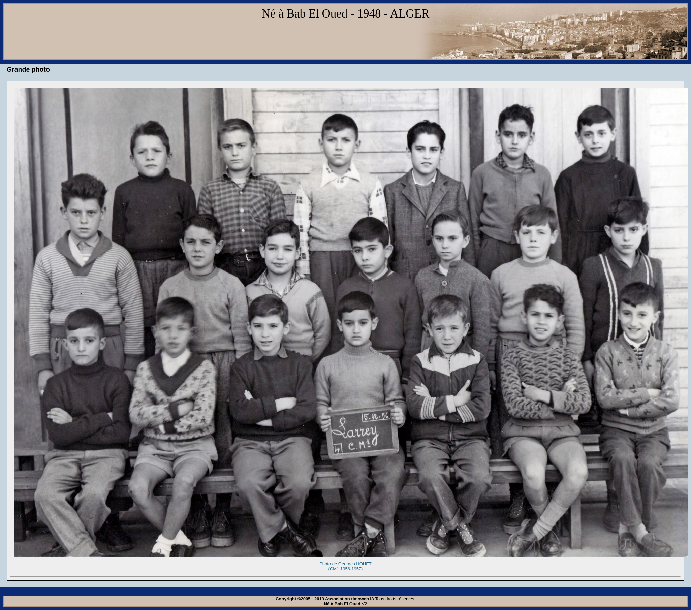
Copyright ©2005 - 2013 (300, 598)
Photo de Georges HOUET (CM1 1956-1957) (345, 569)
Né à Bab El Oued (342, 603)
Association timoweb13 (349, 598)
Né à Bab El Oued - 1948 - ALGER (346, 13)
